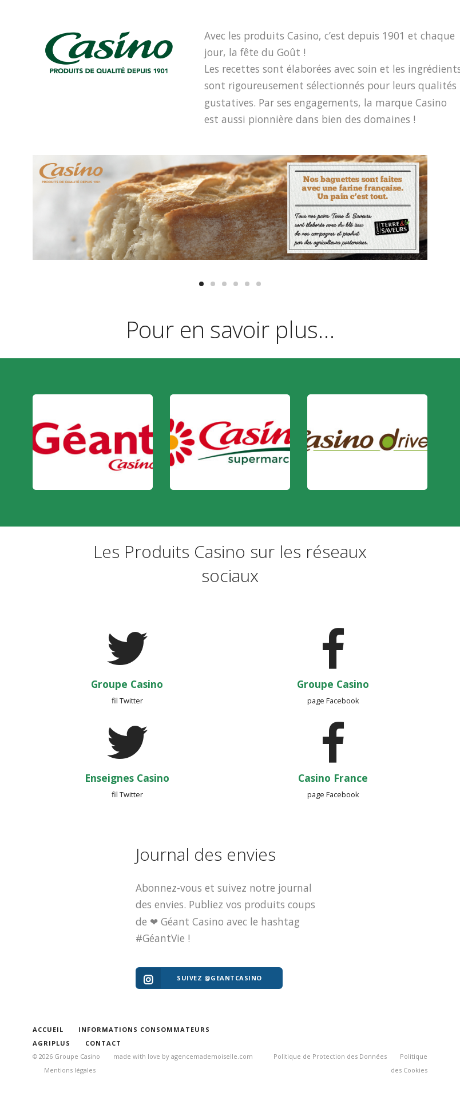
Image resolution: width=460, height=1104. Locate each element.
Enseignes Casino (127, 777)
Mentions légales (70, 1070)
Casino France (333, 777)
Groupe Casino (127, 683)
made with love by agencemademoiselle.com (183, 1056)
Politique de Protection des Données (330, 1056)
